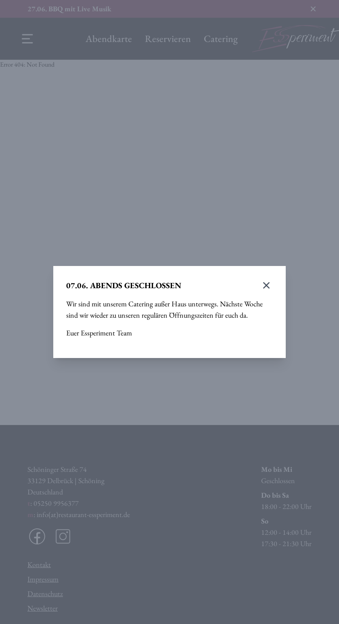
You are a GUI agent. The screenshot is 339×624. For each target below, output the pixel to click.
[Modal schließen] (266, 285)
